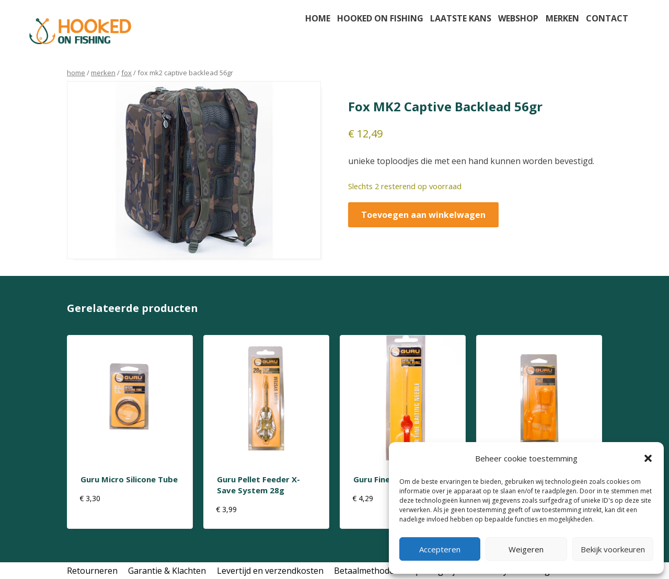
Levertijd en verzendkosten (270, 570)
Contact (607, 18)
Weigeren (526, 549)
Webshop (518, 18)
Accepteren (439, 549)
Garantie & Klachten (167, 570)
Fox (126, 72)
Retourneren (92, 570)
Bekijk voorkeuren (613, 549)
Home (317, 18)
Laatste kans (460, 18)
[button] (648, 458)
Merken (562, 18)
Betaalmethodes (366, 570)
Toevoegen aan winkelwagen (423, 215)
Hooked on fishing (380, 18)
